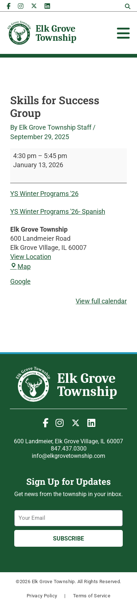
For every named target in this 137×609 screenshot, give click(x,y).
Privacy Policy (42, 595)
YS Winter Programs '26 (44, 193)
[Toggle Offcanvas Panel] (123, 33)
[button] (127, 7)
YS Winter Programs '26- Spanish (57, 211)
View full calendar (101, 301)
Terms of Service (91, 595)
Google (20, 281)
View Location (30, 256)
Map (20, 266)
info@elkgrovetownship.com (68, 455)
